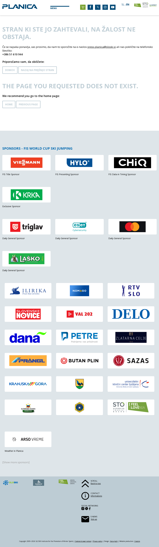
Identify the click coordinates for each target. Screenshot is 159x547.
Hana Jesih (114, 541)
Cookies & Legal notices (83, 541)
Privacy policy (97, 541)
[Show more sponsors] (16, 462)
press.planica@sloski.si (101, 47)
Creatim (137, 541)
